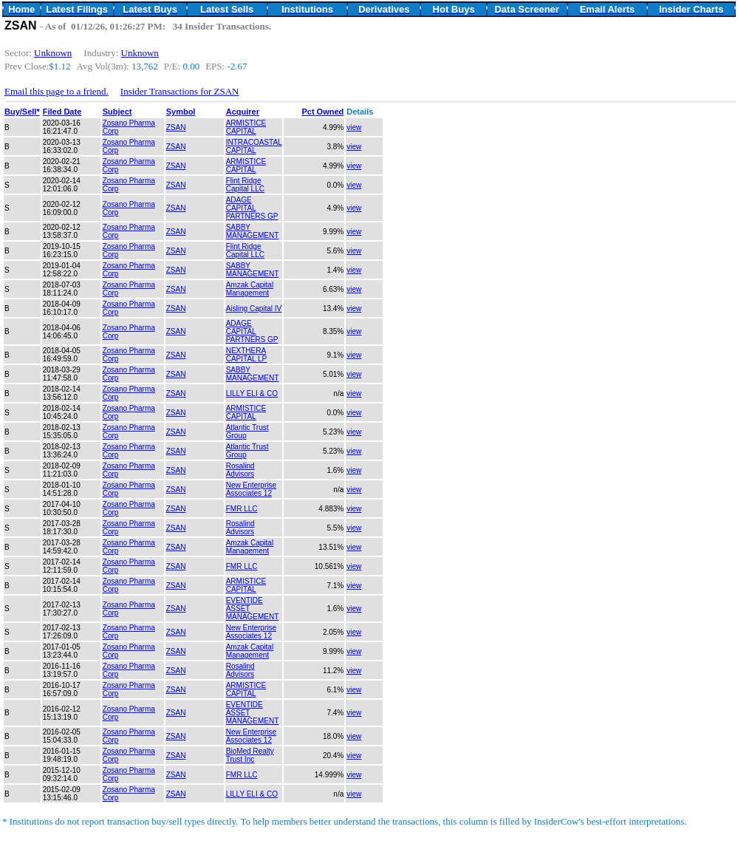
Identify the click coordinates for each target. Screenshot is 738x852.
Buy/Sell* (22, 111)
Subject (117, 111)
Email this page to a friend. (56, 91)
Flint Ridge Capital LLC (245, 185)
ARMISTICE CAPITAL (246, 127)
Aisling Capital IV (254, 308)
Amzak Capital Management (249, 289)
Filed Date (62, 111)
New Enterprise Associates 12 (251, 489)
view (353, 127)
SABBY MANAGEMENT (252, 231)
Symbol (181, 111)
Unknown (53, 52)
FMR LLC (242, 509)
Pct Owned (322, 111)
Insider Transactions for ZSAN (179, 91)
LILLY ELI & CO (252, 393)
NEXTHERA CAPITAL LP (246, 355)
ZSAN (176, 127)
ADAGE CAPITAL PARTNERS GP (252, 208)
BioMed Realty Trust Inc (250, 755)
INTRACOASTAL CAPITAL (254, 146)
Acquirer (242, 111)
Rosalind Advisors (240, 470)
